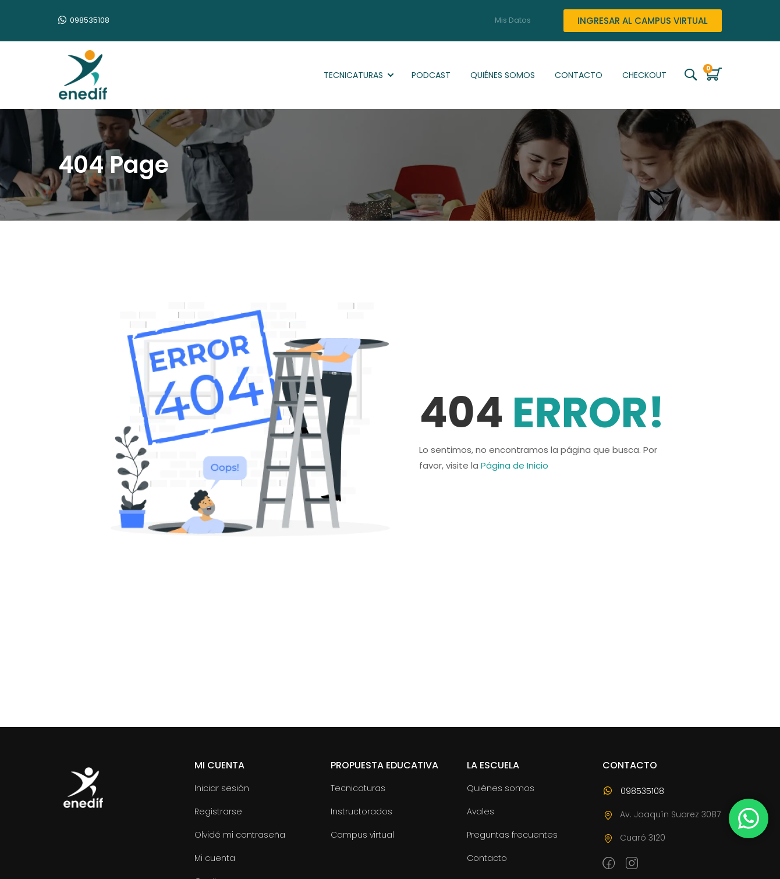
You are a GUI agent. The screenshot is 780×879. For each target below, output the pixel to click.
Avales (480, 811)
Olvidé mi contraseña (239, 835)
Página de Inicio (514, 465)
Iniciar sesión (221, 788)
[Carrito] (709, 77)
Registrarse (218, 811)
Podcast (431, 75)
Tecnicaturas (353, 75)
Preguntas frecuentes (512, 835)
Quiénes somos (502, 75)
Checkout (644, 75)
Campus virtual (362, 835)
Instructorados (361, 811)
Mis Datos (513, 20)
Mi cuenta (214, 858)
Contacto (578, 75)
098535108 (83, 20)
